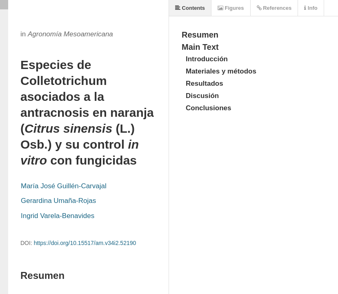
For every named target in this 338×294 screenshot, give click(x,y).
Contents (190, 8)
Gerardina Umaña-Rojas (58, 201)
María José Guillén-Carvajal (64, 186)
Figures (231, 8)
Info (310, 8)
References (274, 8)
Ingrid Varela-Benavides (57, 216)
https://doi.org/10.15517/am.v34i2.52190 (85, 243)
